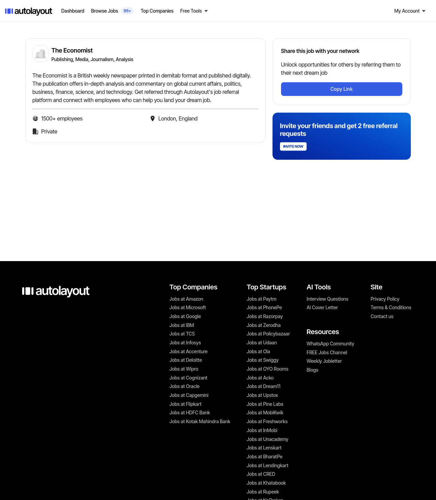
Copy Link (341, 89)
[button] (194, 11)
